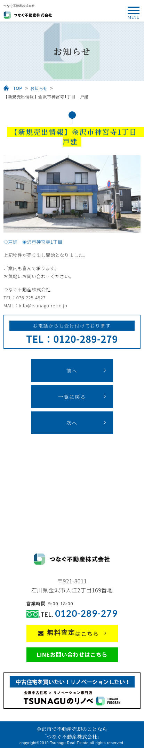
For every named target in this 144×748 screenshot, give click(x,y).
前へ (71, 370)
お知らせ (39, 88)
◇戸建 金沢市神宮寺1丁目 (32, 241)
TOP (17, 88)
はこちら (73, 632)
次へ (71, 422)
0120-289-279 (86, 613)
